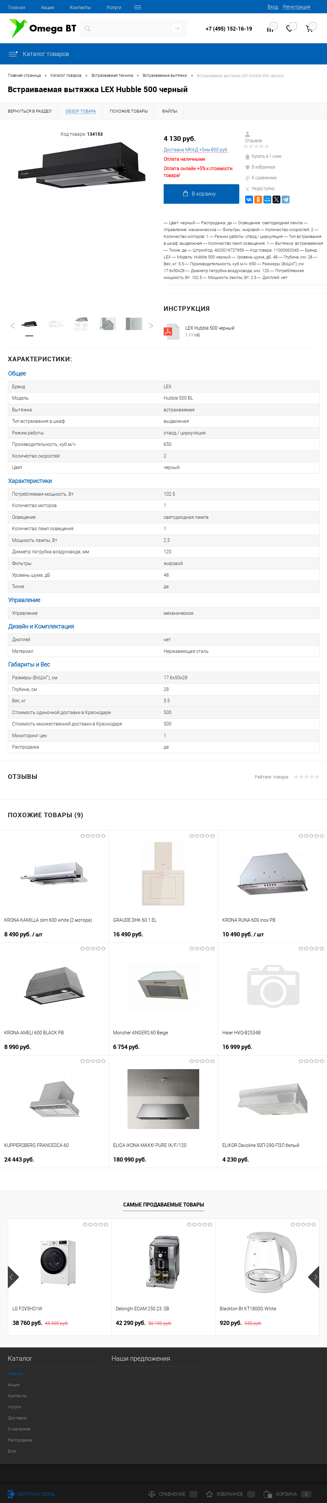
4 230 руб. (235, 1146)
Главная (16, 7)
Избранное (230, 1494)
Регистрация (296, 6)
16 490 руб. (128, 920)
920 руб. (241, 1309)
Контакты (80, 7)
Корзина (287, 1494)
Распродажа (20, 1426)
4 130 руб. (180, 138)
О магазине (19, 1415)
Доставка (17, 1404)
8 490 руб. (23, 921)
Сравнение (172, 1494)
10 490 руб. (243, 921)
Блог (12, 1437)
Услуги (114, 7)
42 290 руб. (144, 1309)
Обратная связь (31, 1494)
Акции (47, 7)
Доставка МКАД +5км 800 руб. (196, 149)
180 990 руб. (129, 1146)
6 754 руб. (126, 1033)
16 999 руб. (237, 1033)
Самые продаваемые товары (163, 1191)
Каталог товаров (38, 53)
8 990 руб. (17, 1033)
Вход (273, 6)
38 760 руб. (40, 1309)
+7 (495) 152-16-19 (229, 28)
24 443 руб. (19, 1146)
